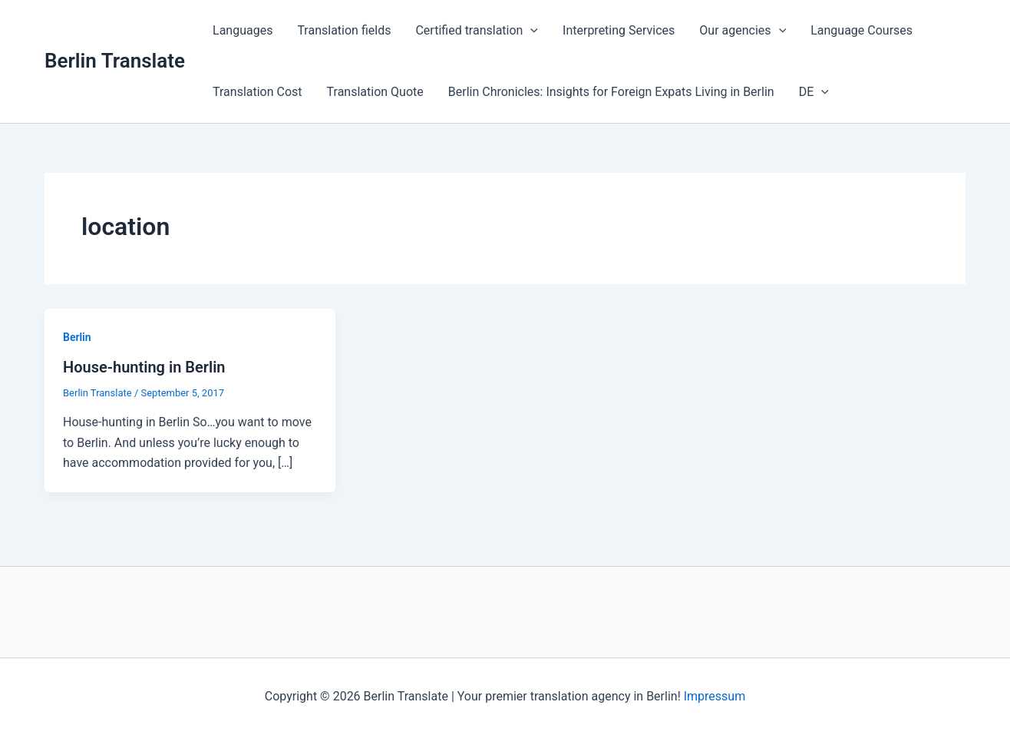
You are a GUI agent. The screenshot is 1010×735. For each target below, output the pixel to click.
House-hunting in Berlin (144, 367)
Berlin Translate (115, 60)
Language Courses (861, 30)
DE (814, 92)
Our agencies (742, 30)
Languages (242, 30)
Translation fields (344, 30)
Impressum (715, 696)
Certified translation (476, 30)
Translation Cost (257, 91)
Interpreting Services (619, 30)
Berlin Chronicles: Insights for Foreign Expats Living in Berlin (611, 91)
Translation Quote (375, 91)
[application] (530, 30)
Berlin (77, 337)
